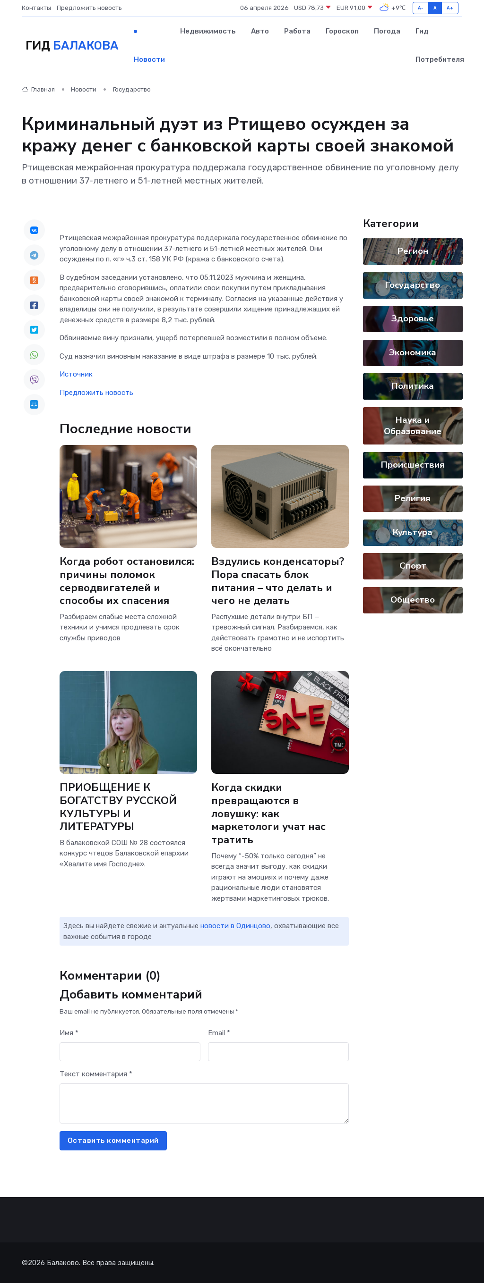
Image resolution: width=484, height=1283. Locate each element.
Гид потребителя (439, 45)
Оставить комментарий (113, 1140)
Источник (76, 374)
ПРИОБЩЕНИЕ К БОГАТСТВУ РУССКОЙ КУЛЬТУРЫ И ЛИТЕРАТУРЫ (118, 807)
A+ (450, 7)
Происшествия (412, 465)
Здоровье (412, 318)
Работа (297, 31)
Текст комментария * (96, 1074)
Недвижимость (208, 31)
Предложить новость (89, 7)
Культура (412, 532)
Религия (413, 498)
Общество (412, 600)
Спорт (412, 566)
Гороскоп (342, 31)
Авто (260, 31)
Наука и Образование (412, 425)
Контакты (36, 7)
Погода (387, 31)
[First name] (130, 1052)
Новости (149, 59)
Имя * (69, 1033)
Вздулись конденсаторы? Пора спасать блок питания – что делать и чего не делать (277, 581)
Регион (412, 251)
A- (421, 7)
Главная (38, 89)
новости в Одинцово (235, 926)
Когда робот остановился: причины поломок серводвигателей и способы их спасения (127, 581)
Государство (132, 89)
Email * (219, 1033)
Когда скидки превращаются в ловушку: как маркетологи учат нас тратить (268, 813)
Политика (412, 386)
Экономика (412, 352)
